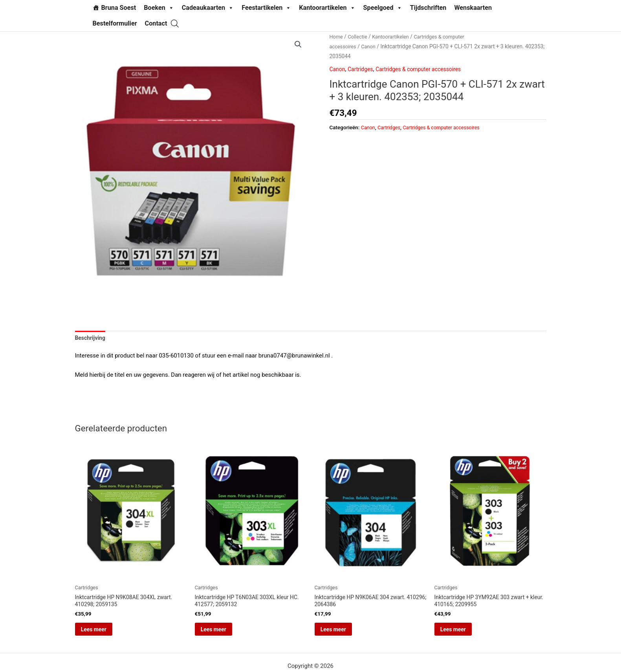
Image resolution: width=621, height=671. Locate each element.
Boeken (159, 8)
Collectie (359, 36)
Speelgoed (382, 8)
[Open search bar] (175, 23)
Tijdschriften (428, 7)
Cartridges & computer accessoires (425, 69)
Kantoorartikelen (327, 8)
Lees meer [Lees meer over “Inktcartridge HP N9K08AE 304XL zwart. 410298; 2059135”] (104, 633)
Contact (156, 23)
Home (337, 36)
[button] (298, 45)
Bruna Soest (118, 7)
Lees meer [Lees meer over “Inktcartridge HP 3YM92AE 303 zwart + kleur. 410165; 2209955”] (464, 633)
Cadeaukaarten (208, 8)
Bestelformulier (115, 23)
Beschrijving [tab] (91, 338)
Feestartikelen (266, 8)
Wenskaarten (473, 7)
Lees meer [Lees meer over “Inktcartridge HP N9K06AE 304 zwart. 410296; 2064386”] (344, 633)
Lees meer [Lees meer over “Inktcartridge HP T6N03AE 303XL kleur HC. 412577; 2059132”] (224, 633)
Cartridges (362, 69)
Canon (371, 46)
